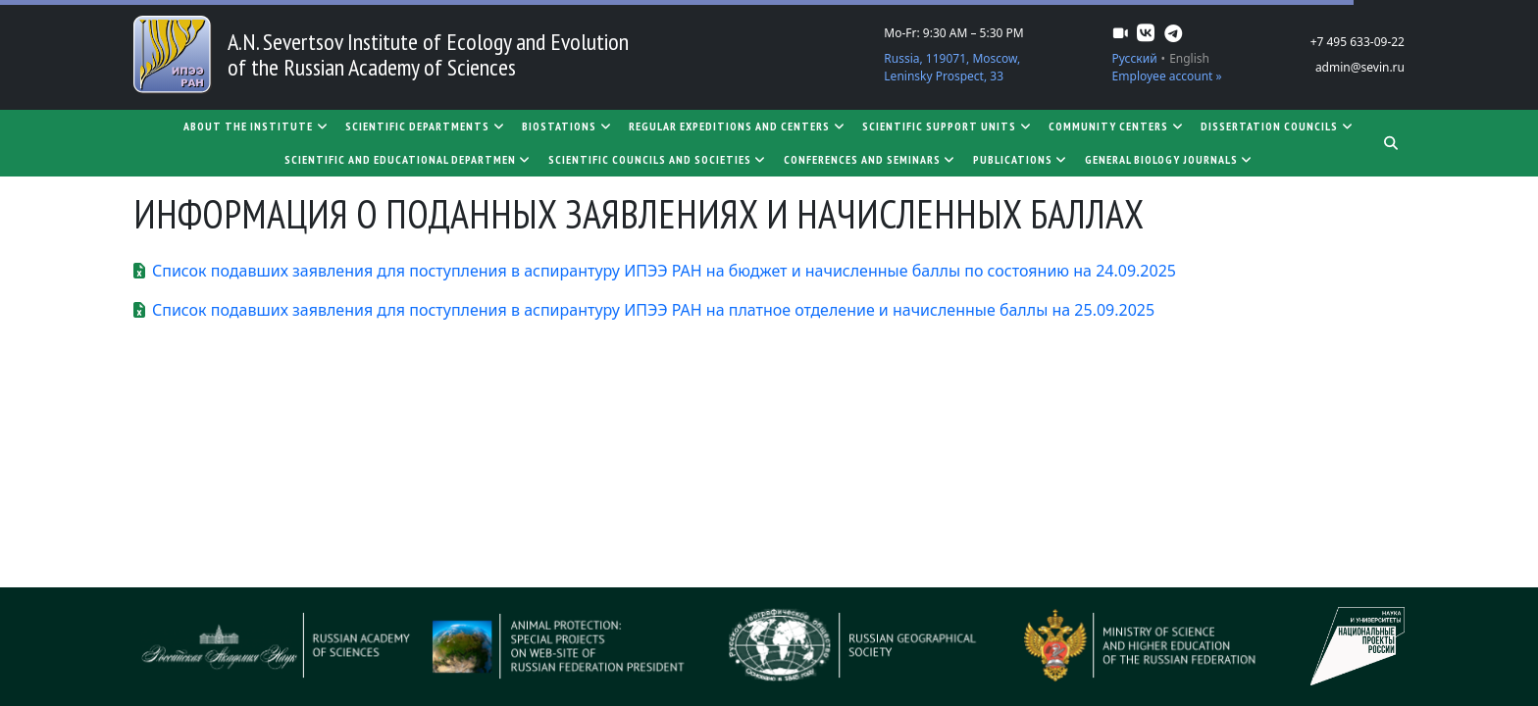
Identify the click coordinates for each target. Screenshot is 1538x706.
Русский (1134, 58)
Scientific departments (425, 126)
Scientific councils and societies (658, 159)
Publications (1021, 159)
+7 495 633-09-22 (1357, 41)
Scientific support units (947, 126)
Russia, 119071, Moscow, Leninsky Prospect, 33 (952, 67)
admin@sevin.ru (1360, 67)
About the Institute (256, 126)
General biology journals (1170, 159)
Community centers (1117, 126)
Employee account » (1167, 76)
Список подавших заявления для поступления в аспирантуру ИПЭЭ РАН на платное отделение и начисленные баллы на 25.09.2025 (653, 310)
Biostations (567, 126)
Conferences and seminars (870, 159)
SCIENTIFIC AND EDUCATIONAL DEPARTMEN (408, 159)
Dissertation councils (1278, 126)
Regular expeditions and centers (737, 126)
